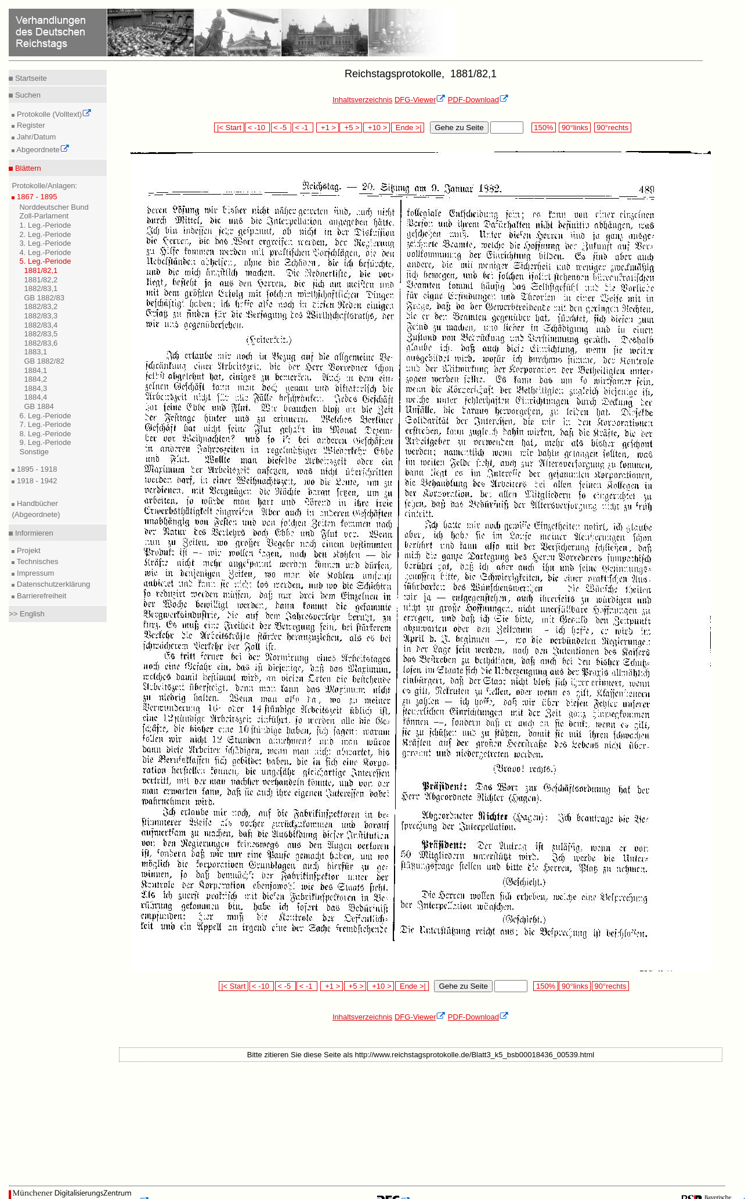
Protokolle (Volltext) (53, 114)
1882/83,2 (40, 306)
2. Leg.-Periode (45, 234)
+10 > (376, 127)
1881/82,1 (40, 270)
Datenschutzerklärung (52, 584)
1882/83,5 (40, 333)
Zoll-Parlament (43, 215)
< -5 (281, 127)
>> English (26, 613)
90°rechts (613, 127)
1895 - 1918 (36, 469)
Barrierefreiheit (40, 595)
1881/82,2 (40, 279)
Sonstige (34, 451)
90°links (574, 127)
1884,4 (35, 397)
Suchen (27, 95)
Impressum (34, 573)
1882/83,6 (40, 343)
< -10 (257, 127)
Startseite (30, 78)
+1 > (327, 127)
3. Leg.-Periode (45, 243)
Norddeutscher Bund (53, 207)
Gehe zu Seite (459, 127)
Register (30, 125)
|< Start (229, 127)
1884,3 (35, 388)
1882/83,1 (40, 288)
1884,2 (35, 379)
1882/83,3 (40, 315)
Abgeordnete (42, 149)
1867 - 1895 (36, 196)
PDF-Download (478, 99)
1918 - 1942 (36, 480)
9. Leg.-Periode (45, 442)
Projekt (27, 550)
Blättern (27, 168)
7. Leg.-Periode (45, 424)
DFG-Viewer (420, 99)
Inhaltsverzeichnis (362, 99)
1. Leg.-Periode (45, 225)
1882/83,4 (40, 325)
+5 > (350, 127)
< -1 (303, 127)
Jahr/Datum (35, 136)
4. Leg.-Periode (45, 252)
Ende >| (408, 127)
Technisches (36, 561)
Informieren (33, 533)
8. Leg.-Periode (45, 433)
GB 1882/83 (44, 297)
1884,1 (35, 370)
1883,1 (35, 351)
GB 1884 (38, 406)
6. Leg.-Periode (45, 415)
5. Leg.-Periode (45, 261)
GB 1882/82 (44, 361)
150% (543, 127)
